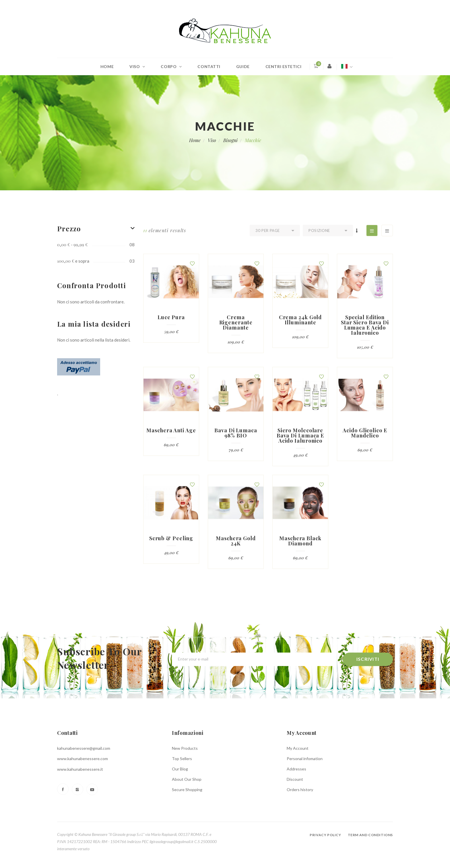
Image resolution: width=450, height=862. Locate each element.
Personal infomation (305, 758)
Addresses (296, 768)
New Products (185, 748)
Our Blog (180, 768)
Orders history (300, 789)
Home (107, 66)
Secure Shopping (187, 789)
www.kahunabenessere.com (82, 758)
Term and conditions (370, 835)
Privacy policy (325, 835)
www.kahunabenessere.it (80, 769)
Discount (295, 779)
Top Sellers (182, 758)
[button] (192, 263)
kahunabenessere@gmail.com (83, 748)
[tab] (96, 228)
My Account (298, 748)
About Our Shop (186, 779)
